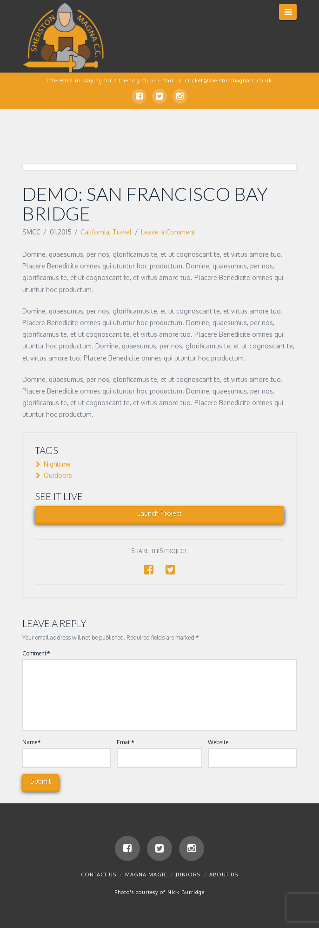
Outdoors (55, 475)
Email (125, 742)
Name (31, 742)
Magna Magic (146, 874)
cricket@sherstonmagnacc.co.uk (228, 80)
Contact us (98, 874)
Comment (36, 653)
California (94, 232)
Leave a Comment (168, 232)
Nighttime (54, 464)
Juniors (188, 874)
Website (218, 742)
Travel (122, 232)
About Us (223, 874)
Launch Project (159, 513)
